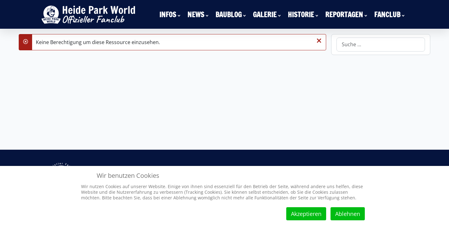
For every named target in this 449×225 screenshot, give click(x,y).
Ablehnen (347, 214)
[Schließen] (319, 40)
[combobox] (380, 45)
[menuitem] (171, 14)
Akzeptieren (306, 214)
